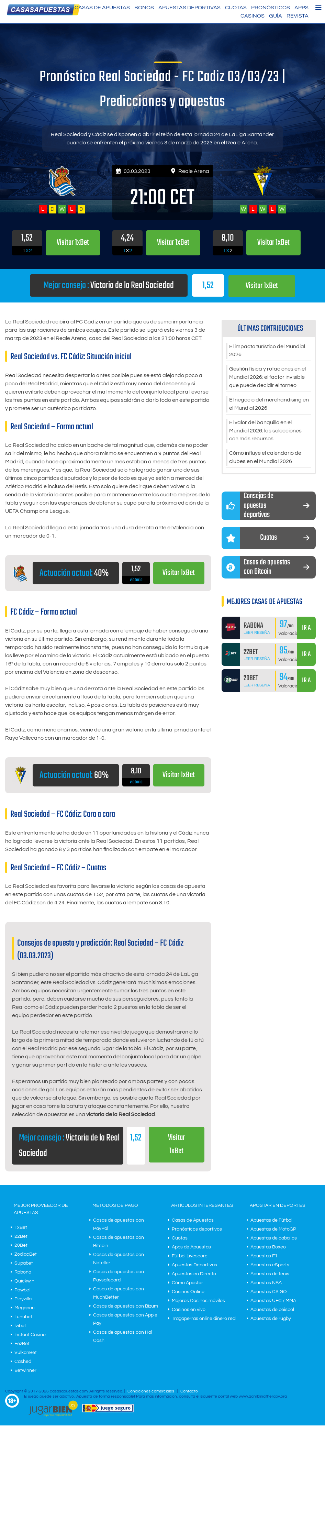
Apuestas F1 (264, 1255)
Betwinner (25, 1370)
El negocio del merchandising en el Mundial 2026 (269, 404)
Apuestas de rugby (270, 1318)
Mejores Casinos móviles (198, 1300)
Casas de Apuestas (102, 7)
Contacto (189, 1391)
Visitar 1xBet (262, 285)
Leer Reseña (257, 632)
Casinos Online (188, 1291)
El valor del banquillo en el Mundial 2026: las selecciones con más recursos (265, 431)
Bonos (144, 7)
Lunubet (23, 1316)
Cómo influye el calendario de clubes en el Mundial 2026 (265, 458)
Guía (275, 16)
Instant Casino (30, 1334)
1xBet (20, 1227)
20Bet (20, 1245)
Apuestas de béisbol (272, 1309)
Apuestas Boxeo (268, 1246)
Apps (301, 7)
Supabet (23, 1262)
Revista (298, 16)
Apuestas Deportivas (189, 7)
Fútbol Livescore (190, 1255)
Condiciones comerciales (151, 1391)
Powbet (22, 1289)
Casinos (252, 16)
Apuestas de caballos (273, 1237)
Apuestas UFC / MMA (273, 1300)
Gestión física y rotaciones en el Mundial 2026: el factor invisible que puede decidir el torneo (267, 377)
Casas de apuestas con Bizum (125, 1305)
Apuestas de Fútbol (271, 1219)
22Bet (20, 1236)
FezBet (22, 1343)
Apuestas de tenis (269, 1273)
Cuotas (236, 7)
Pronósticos (270, 7)
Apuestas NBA (266, 1282)
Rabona (22, 1271)
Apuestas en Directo (194, 1273)
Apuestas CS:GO (268, 1291)
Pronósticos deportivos (197, 1228)
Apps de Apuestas (191, 1246)
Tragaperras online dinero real (204, 1318)
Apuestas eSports (269, 1264)
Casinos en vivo (188, 1309)
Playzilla (23, 1298)
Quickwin (24, 1280)
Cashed (22, 1361)
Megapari (24, 1307)
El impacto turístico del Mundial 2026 (267, 350)
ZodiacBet (25, 1254)
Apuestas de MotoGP (273, 1228)
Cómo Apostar (187, 1282)
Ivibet (20, 1325)
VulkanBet (25, 1352)
